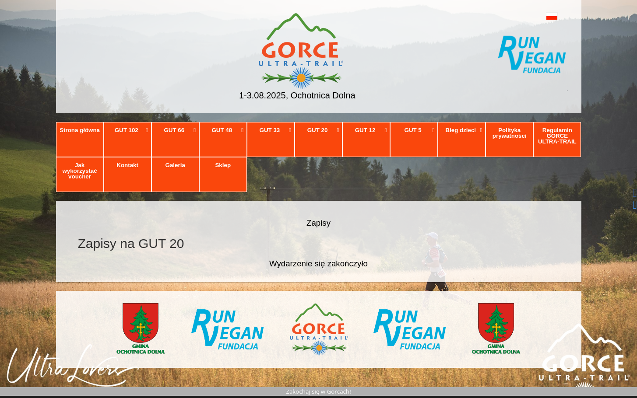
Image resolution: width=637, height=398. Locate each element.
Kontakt (127, 165)
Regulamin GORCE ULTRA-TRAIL (557, 136)
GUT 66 (180, 130)
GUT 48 (228, 130)
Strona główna (80, 130)
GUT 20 (323, 130)
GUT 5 (420, 130)
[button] (532, 15)
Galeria (175, 165)
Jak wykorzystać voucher (79, 171)
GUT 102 (131, 130)
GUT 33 (276, 130)
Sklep (223, 165)
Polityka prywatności (510, 133)
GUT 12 (371, 130)
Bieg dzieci (463, 130)
